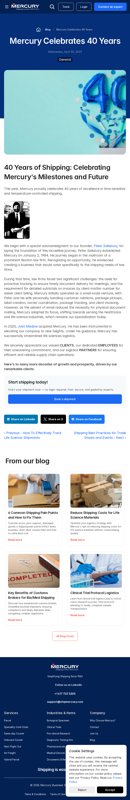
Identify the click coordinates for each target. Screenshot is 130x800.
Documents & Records (59, 759)
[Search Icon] (52, 6)
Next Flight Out (12, 746)
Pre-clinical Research (58, 733)
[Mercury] (25, 6)
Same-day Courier (14, 733)
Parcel (7, 720)
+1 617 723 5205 (65, 693)
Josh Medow (28, 326)
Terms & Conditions (35, 794)
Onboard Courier (13, 739)
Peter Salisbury (105, 246)
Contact (94, 727)
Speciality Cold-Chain (16, 727)
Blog (92, 739)
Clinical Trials (54, 727)
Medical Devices (56, 752)
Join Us (94, 733)
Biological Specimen (58, 720)
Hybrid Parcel (11, 759)
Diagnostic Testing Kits (60, 739)
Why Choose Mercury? (102, 720)
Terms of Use (57, 794)
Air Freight (10, 752)
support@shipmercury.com (65, 701)
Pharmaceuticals (56, 746)
